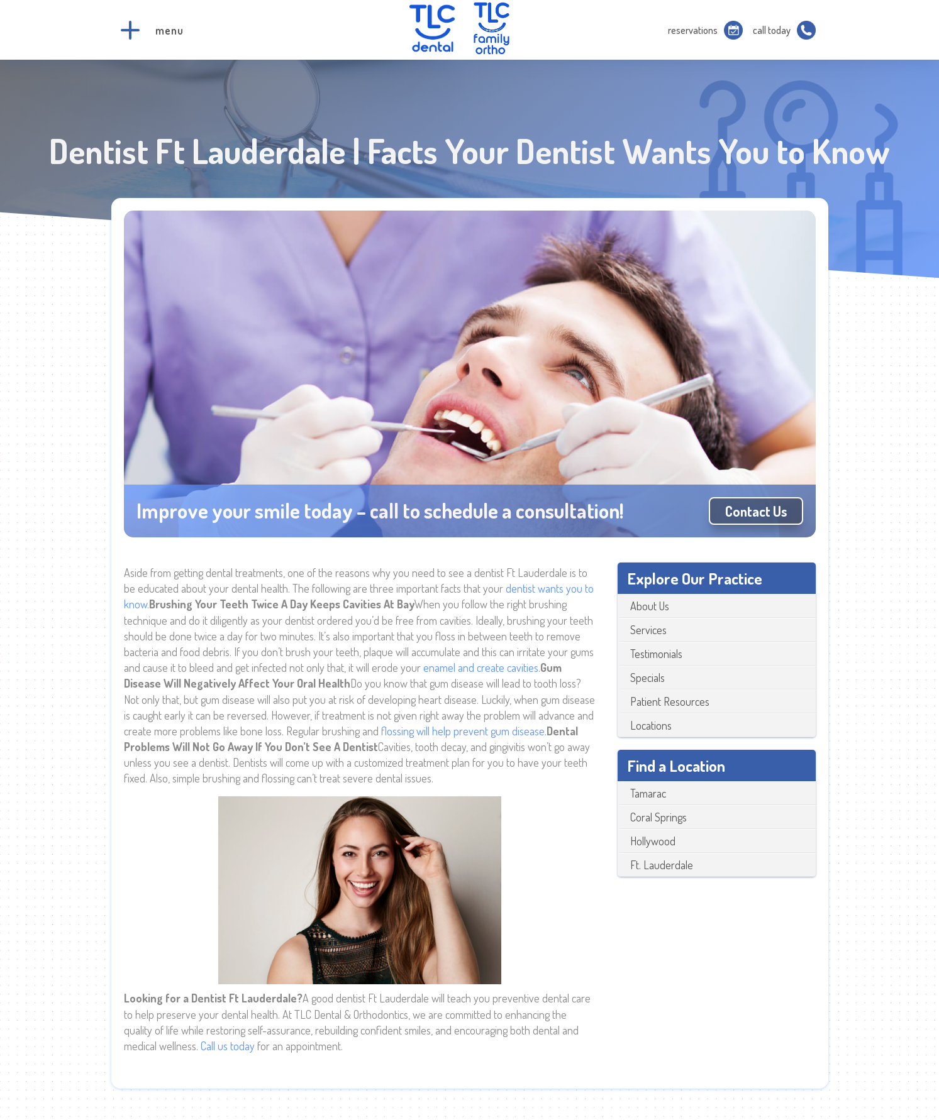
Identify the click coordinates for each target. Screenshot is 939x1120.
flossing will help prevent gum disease (463, 731)
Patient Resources (669, 701)
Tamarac (648, 793)
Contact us (756, 511)
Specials (647, 677)
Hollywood (652, 841)
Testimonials (656, 654)
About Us (649, 606)
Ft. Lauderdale (661, 865)
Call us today (228, 1046)
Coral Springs (658, 817)
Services (648, 630)
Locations (651, 725)
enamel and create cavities (480, 667)
